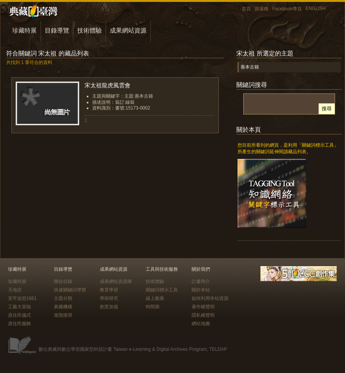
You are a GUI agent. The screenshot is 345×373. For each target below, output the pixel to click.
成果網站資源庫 (116, 281)
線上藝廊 (155, 298)
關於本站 (201, 290)
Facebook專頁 (287, 8)
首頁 (246, 8)
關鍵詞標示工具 (162, 290)
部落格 (262, 8)
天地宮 (15, 290)
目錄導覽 (57, 30)
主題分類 (63, 298)
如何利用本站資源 (210, 298)
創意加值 (109, 306)
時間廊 (152, 306)
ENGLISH (316, 8)
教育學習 (109, 290)
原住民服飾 (19, 323)
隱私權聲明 (203, 315)
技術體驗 (89, 30)
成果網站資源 (128, 30)
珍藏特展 (24, 30)
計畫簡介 (201, 281)
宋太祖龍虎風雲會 (107, 85)
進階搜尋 (63, 315)
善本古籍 (250, 67)
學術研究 (109, 298)
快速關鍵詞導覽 (70, 290)
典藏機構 (63, 306)
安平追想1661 (22, 298)
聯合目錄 (63, 281)
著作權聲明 (203, 306)
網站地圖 (201, 323)
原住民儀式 (19, 315)
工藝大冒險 (19, 306)
